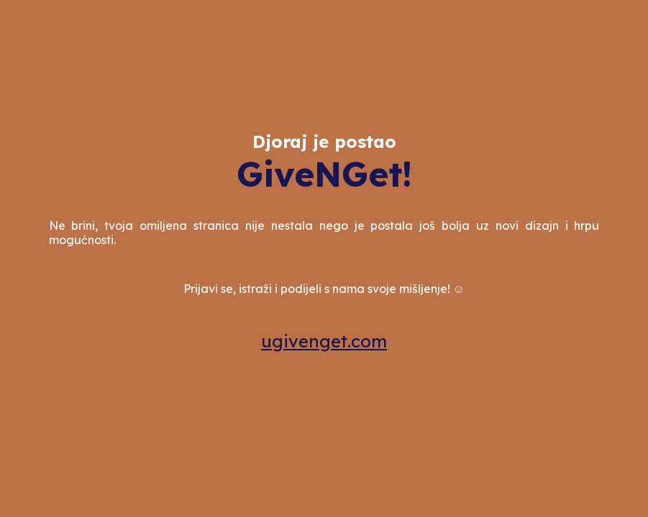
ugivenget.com (324, 341)
